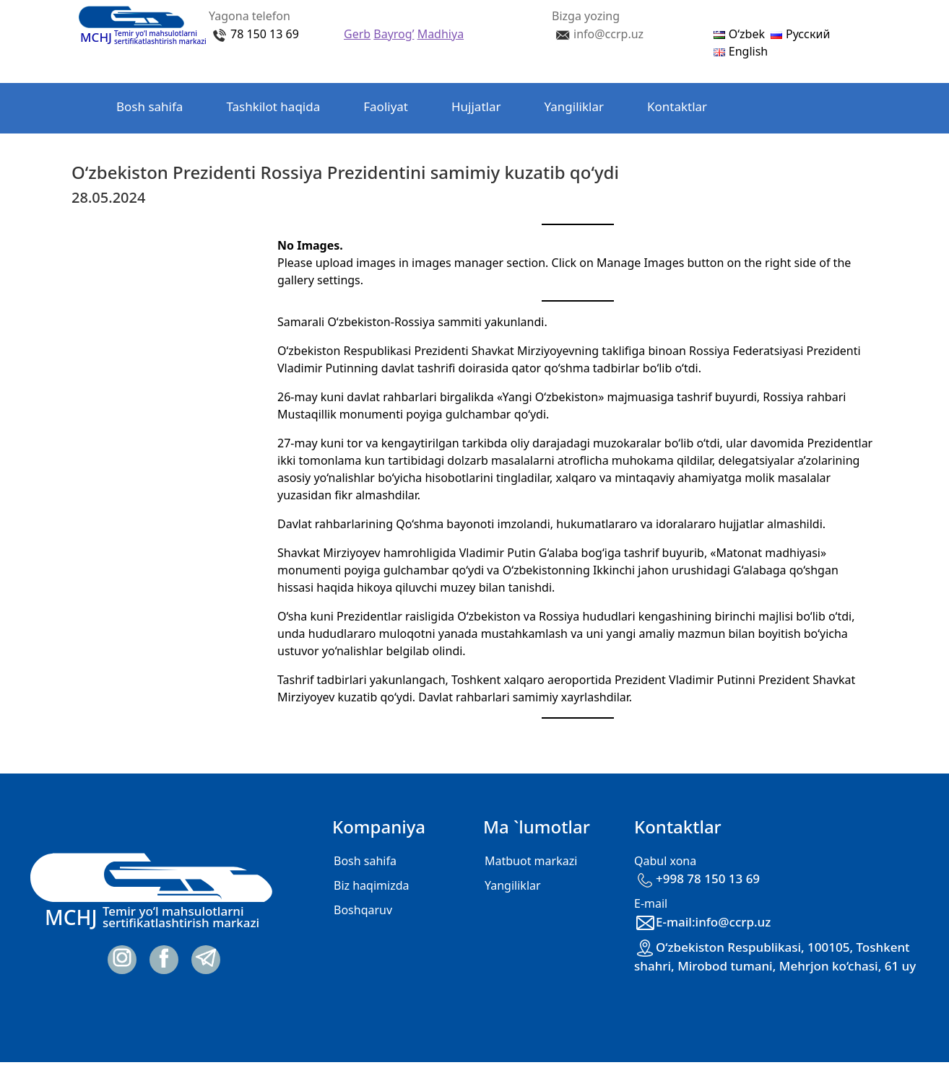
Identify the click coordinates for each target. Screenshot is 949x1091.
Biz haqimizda (371, 885)
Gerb (357, 34)
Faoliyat (385, 106)
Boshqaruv (363, 910)
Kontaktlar (677, 106)
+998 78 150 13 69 (697, 878)
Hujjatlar (476, 106)
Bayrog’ (393, 34)
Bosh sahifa (149, 106)
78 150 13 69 (264, 34)
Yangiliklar (574, 106)
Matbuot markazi (531, 861)
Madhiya (440, 34)
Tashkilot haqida (273, 106)
